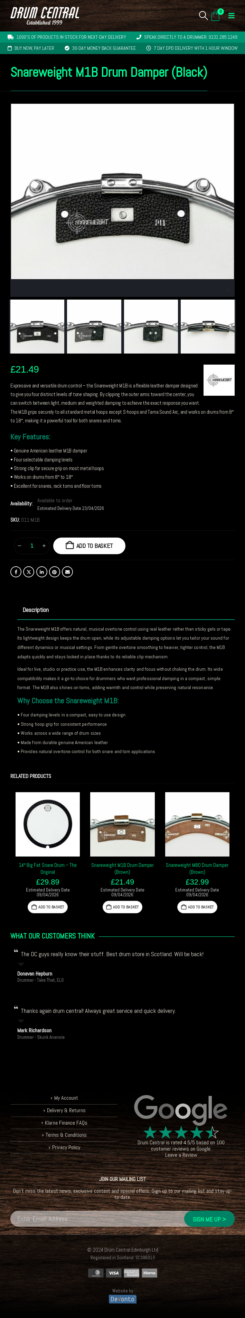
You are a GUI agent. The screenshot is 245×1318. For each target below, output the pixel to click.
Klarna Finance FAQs (66, 1122)
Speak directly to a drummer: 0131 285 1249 (190, 37)
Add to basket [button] (51, 907)
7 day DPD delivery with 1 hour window (196, 48)
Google (203, 1148)
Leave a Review (181, 1155)
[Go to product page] (48, 824)
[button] (203, 15)
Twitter (28, 571)
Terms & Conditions (66, 1134)
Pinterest (54, 571)
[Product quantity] (31, 546)
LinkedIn (41, 571)
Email (67, 571)
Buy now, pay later (34, 48)
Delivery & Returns (66, 1110)
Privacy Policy (66, 1147)
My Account (66, 1097)
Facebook (15, 571)
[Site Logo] (44, 16)
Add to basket (94, 546)
